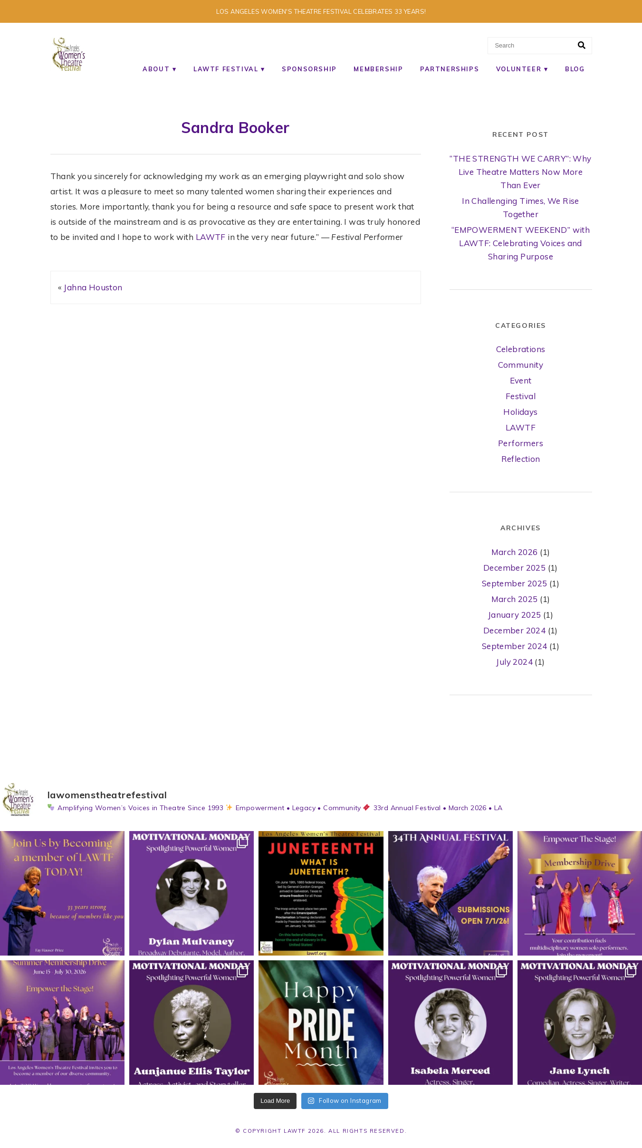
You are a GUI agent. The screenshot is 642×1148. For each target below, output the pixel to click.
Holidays (520, 412)
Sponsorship (309, 69)
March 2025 (514, 599)
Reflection (520, 459)
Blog (575, 69)
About (156, 69)
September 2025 (514, 583)
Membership (378, 69)
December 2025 (514, 568)
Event (521, 380)
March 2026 (514, 552)
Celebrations (521, 349)
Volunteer (518, 69)
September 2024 (514, 646)
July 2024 (514, 662)
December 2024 (514, 630)
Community (521, 365)
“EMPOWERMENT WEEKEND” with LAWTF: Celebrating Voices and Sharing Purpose (520, 243)
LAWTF (211, 237)
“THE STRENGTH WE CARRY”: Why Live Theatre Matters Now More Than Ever (520, 171)
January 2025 (514, 615)
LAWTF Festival (225, 69)
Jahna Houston (93, 287)
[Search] (581, 46)
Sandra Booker (235, 127)
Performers (520, 443)
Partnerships (449, 69)
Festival (521, 396)
